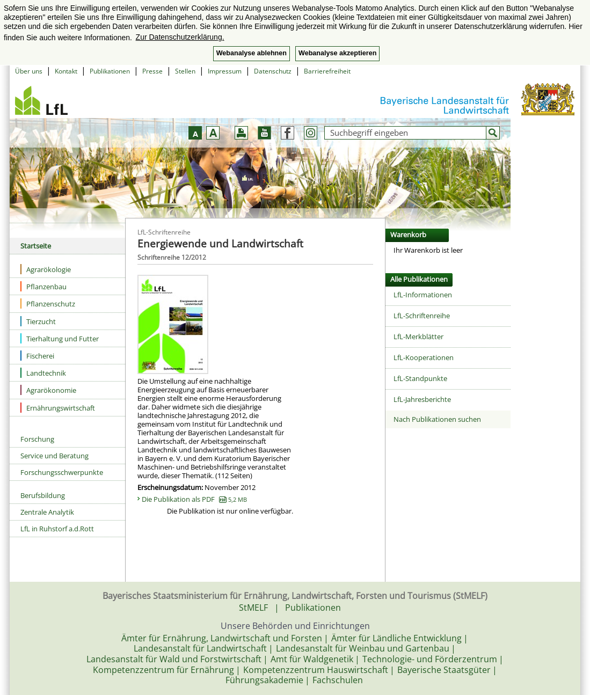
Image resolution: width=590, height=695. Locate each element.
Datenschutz (273, 71)
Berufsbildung (42, 495)
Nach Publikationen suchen (437, 419)
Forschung (37, 439)
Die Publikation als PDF (194, 499)
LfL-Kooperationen (424, 357)
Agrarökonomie (48, 390)
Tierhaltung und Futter (59, 338)
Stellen (185, 71)
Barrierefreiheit (327, 71)
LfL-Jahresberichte (422, 399)
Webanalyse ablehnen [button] (251, 53)
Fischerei (37, 355)
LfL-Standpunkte (420, 378)
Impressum (225, 71)
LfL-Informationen (423, 294)
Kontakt (66, 71)
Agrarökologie (45, 269)
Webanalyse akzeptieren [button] (337, 53)
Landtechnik (43, 373)
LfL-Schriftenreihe (422, 315)
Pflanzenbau (43, 286)
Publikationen (110, 71)
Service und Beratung (54, 455)
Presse (152, 71)
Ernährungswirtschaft (57, 408)
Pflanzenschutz (47, 303)
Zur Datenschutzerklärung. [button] (180, 37)
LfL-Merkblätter (418, 336)
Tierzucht (38, 321)
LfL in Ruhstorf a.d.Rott (57, 528)
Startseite (35, 246)
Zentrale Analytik (47, 512)
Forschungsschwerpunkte (61, 472)
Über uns (28, 71)
